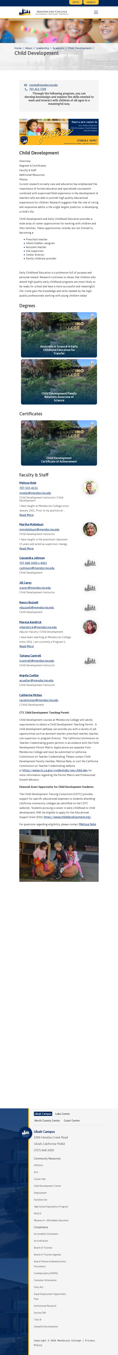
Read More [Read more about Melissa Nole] (26, 515)
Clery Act (38, 1287)
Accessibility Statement (46, 1234)
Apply (76, 2)
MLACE (37, 1213)
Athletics (38, 1165)
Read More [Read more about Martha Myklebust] (26, 548)
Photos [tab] (23, 179)
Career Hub (40, 1179)
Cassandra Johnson (32, 558)
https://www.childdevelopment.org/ (68, 817)
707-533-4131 (28, 488)
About (28, 48)
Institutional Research (45, 1306)
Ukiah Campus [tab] (43, 1113)
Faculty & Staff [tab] (27, 170)
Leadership (42, 48)
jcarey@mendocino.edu (35, 588)
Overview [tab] (25, 161)
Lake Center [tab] (62, 1113)
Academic (58, 48)
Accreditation (41, 1240)
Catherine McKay (30, 695)
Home (18, 48)
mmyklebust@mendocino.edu (39, 529)
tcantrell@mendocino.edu (36, 660)
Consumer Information (45, 1280)
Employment (40, 1193)
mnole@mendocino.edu (43, 84)
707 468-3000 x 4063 (33, 563)
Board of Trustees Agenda (47, 1254)
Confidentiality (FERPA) (46, 1273)
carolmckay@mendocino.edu (38, 700)
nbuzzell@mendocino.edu (36, 607)
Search (91, 2)
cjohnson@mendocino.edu (37, 568)
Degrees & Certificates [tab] (32, 165)
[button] (96, 12)
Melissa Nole (27, 483)
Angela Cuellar (29, 675)
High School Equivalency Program (51, 1206)
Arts (36, 1172)
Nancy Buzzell (28, 602)
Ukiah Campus (44, 1132)
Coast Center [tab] (72, 1120)
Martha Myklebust (31, 524)
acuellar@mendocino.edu (36, 680)
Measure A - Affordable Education (51, 1220)
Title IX (37, 1319)
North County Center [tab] (47, 1120)
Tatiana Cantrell (30, 655)
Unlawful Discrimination (46, 1326)
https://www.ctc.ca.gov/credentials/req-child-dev (55, 770)
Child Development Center (47, 1186)
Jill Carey (25, 582)
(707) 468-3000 (44, 1150)
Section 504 (40, 1312)
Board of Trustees (43, 1247)
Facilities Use (40, 1199)
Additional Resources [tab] (32, 174)
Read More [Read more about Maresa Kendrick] (26, 646)
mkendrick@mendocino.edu (38, 627)
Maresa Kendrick (30, 622)
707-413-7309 (37, 89)
